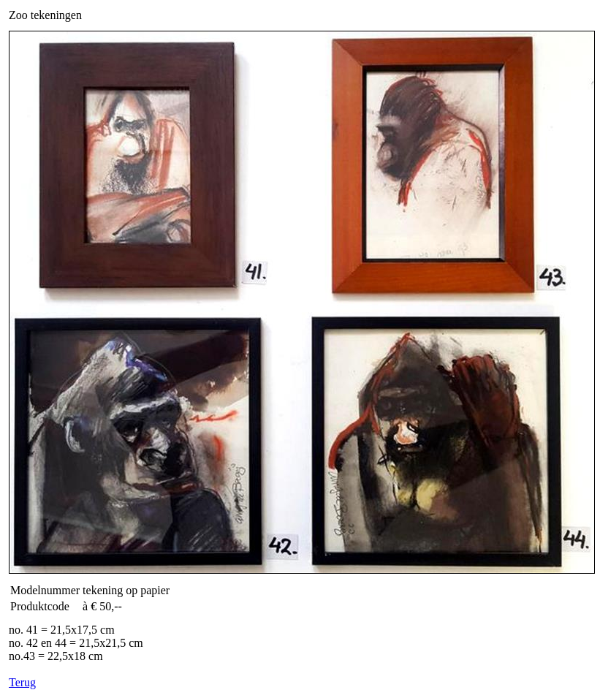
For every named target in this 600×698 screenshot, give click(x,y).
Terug (22, 682)
